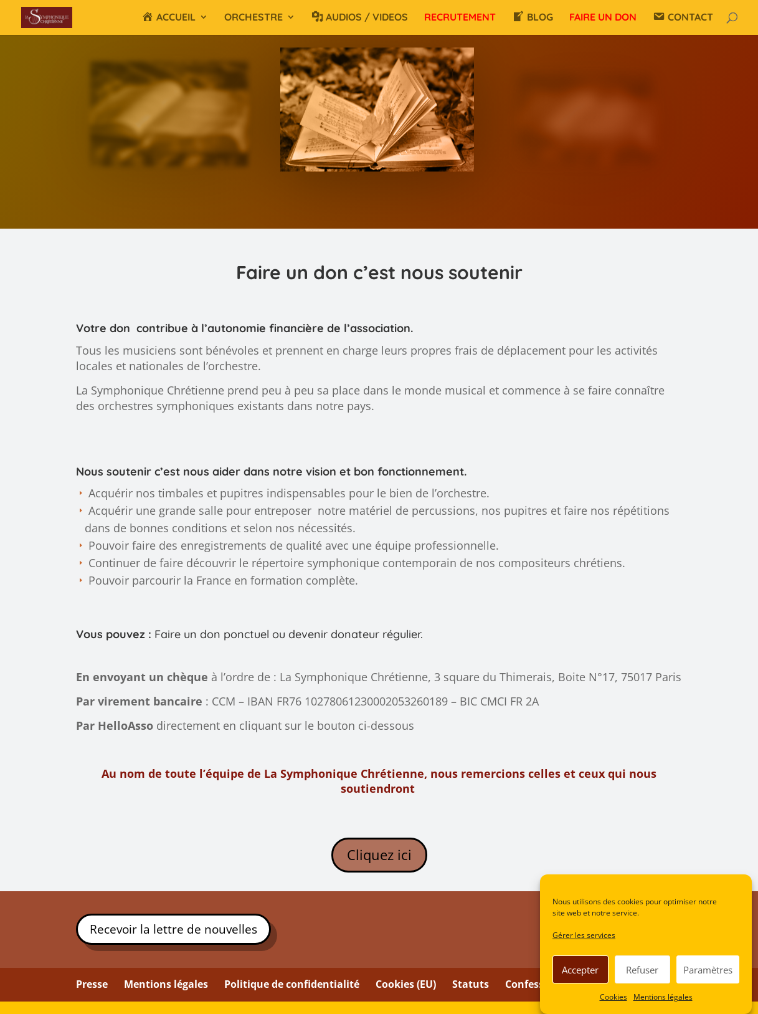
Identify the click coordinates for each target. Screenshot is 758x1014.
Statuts (470, 984)
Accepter (580, 970)
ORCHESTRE (253, 17)
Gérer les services (583, 936)
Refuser (642, 970)
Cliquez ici (379, 854)
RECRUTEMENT (460, 17)
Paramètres (707, 970)
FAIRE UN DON (603, 17)
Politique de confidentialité (291, 984)
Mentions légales (663, 997)
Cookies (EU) (406, 984)
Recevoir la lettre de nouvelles (173, 929)
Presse (92, 984)
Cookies (613, 997)
